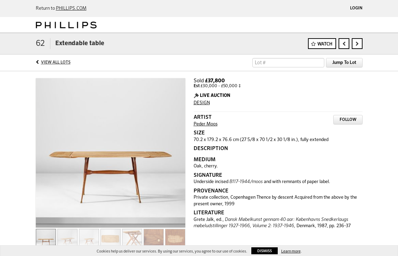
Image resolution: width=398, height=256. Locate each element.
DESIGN (202, 103)
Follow (348, 120)
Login (356, 8)
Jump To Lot (344, 62)
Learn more (291, 251)
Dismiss (264, 251)
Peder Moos (206, 124)
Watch (324, 44)
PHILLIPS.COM (71, 8)
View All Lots (56, 62)
